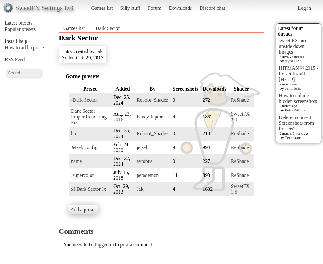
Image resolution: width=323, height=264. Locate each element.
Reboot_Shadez (152, 100)
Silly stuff (130, 8)
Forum (155, 8)
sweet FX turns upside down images (294, 46)
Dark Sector (108, 28)
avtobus (144, 161)
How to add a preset (25, 47)
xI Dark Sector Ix (88, 189)
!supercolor (82, 175)
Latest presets (18, 23)
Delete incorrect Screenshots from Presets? (296, 123)
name (76, 161)
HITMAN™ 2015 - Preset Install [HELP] (298, 73)
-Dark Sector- (84, 100)
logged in (104, 244)
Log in (304, 8)
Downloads (180, 8)
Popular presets (20, 29)
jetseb (142, 147)
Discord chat (212, 8)
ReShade (240, 100)
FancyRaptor (150, 116)
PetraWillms (295, 110)
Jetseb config (84, 147)
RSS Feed (15, 59)
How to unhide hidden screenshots (298, 98)
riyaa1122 (293, 60)
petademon (148, 175)
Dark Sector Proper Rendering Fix (89, 116)
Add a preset (83, 209)
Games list (102, 8)
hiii (74, 133)
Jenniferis (293, 88)
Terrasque (293, 137)
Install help (16, 41)
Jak (99, 51)
